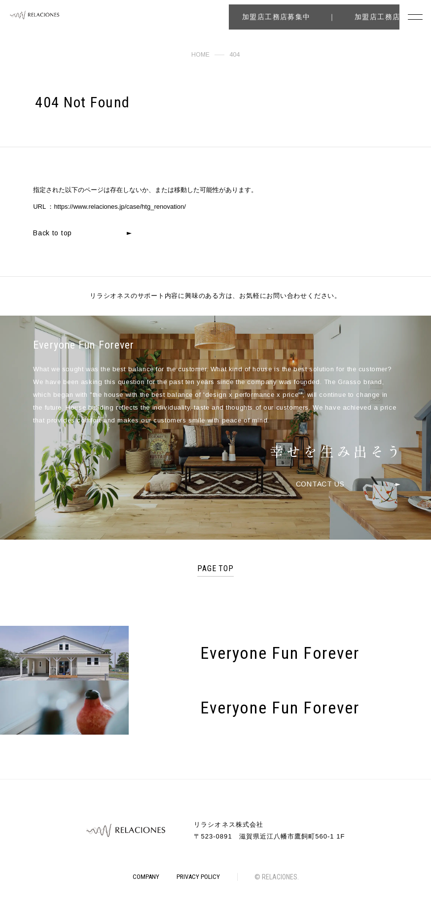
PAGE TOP (215, 568)
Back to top (52, 233)
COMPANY (146, 876)
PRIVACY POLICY (198, 876)
